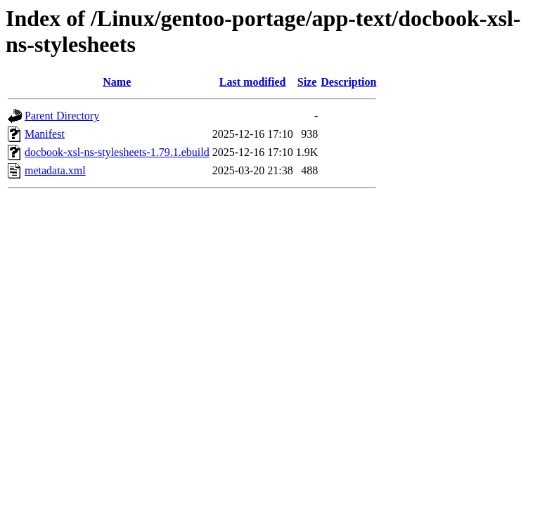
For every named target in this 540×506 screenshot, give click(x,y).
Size (307, 82)
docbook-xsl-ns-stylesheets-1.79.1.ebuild (117, 152)
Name (117, 82)
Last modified (252, 82)
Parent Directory (62, 116)
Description (348, 82)
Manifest (45, 134)
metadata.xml (55, 170)
